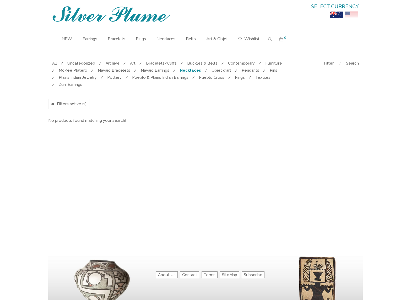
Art (133, 63)
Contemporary (241, 63)
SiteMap (229, 274)
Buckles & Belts (202, 63)
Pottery (114, 77)
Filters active (71, 104)
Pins (273, 70)
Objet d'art (221, 70)
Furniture (273, 63)
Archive (113, 63)
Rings (141, 39)
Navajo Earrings (155, 70)
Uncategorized (81, 63)
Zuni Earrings (70, 84)
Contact (189, 274)
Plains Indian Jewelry (78, 77)
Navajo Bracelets (114, 70)
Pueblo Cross (211, 77)
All (54, 63)
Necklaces (165, 39)
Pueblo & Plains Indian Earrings (160, 77)
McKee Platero (73, 70)
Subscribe (253, 274)
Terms (209, 274)
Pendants (250, 70)
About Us (167, 274)
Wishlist (248, 35)
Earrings (90, 39)
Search (352, 63)
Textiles (263, 77)
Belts (191, 39)
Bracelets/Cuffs (161, 63)
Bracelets (116, 39)
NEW (67, 39)
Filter (329, 63)
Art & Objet (217, 39)
